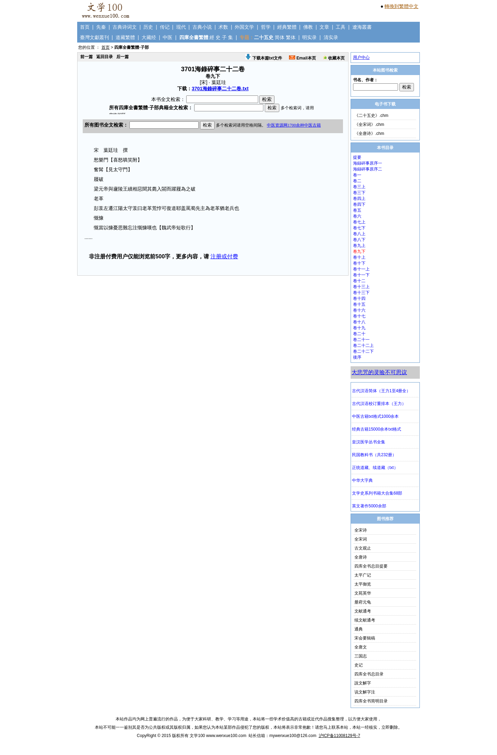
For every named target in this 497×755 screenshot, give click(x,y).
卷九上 (359, 245)
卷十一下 (361, 275)
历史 (148, 27)
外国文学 (244, 27)
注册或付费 (224, 256)
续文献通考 (364, 620)
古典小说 (202, 27)
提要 (357, 157)
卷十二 (359, 280)
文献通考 (362, 611)
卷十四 (359, 298)
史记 (358, 665)
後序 (357, 357)
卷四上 (359, 198)
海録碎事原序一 (367, 163)
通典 (358, 629)
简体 (279, 37)
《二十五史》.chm (371, 115)
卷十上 (359, 257)
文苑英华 (362, 593)
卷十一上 (361, 269)
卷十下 (359, 263)
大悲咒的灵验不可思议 (379, 372)
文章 (324, 27)
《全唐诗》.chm (369, 133)
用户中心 (361, 57)
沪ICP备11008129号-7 (339, 735)
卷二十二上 (363, 345)
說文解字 (362, 683)
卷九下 (359, 251)
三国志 (360, 656)
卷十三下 (361, 292)
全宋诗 (360, 530)
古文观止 (362, 548)
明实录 (309, 37)
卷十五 (359, 304)
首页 (85, 27)
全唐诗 (360, 557)
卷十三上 (361, 286)
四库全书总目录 (368, 674)
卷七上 (359, 222)
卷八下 (359, 239)
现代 (181, 27)
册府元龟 (362, 602)
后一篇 (122, 56)
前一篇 (86, 56)
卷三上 (359, 186)
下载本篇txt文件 (263, 58)
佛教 (308, 27)
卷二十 (359, 333)
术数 (223, 27)
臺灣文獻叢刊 (94, 37)
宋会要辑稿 (364, 638)
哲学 (266, 27)
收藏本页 (334, 58)
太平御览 (362, 584)
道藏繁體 (125, 37)
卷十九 (359, 327)
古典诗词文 (124, 27)
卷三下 (359, 192)
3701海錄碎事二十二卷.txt (220, 88)
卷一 (357, 175)
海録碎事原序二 (367, 169)
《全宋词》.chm (369, 124)
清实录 (331, 37)
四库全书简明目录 (371, 701)
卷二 (357, 180)
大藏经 (149, 37)
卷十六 (359, 310)
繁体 (291, 37)
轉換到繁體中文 (401, 6)
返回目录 (104, 56)
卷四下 (359, 204)
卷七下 (359, 227)
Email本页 (302, 58)
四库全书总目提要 (371, 566)
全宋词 (360, 539)
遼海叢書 (362, 27)
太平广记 (362, 575)
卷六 (357, 216)
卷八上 (359, 233)
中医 (167, 37)
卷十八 (359, 322)
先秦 (101, 27)
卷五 (357, 210)
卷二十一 (361, 339)
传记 (165, 27)
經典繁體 (287, 27)
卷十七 (359, 316)
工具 (340, 27)
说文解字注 (364, 692)
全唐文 (360, 647)
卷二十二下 (363, 351)
